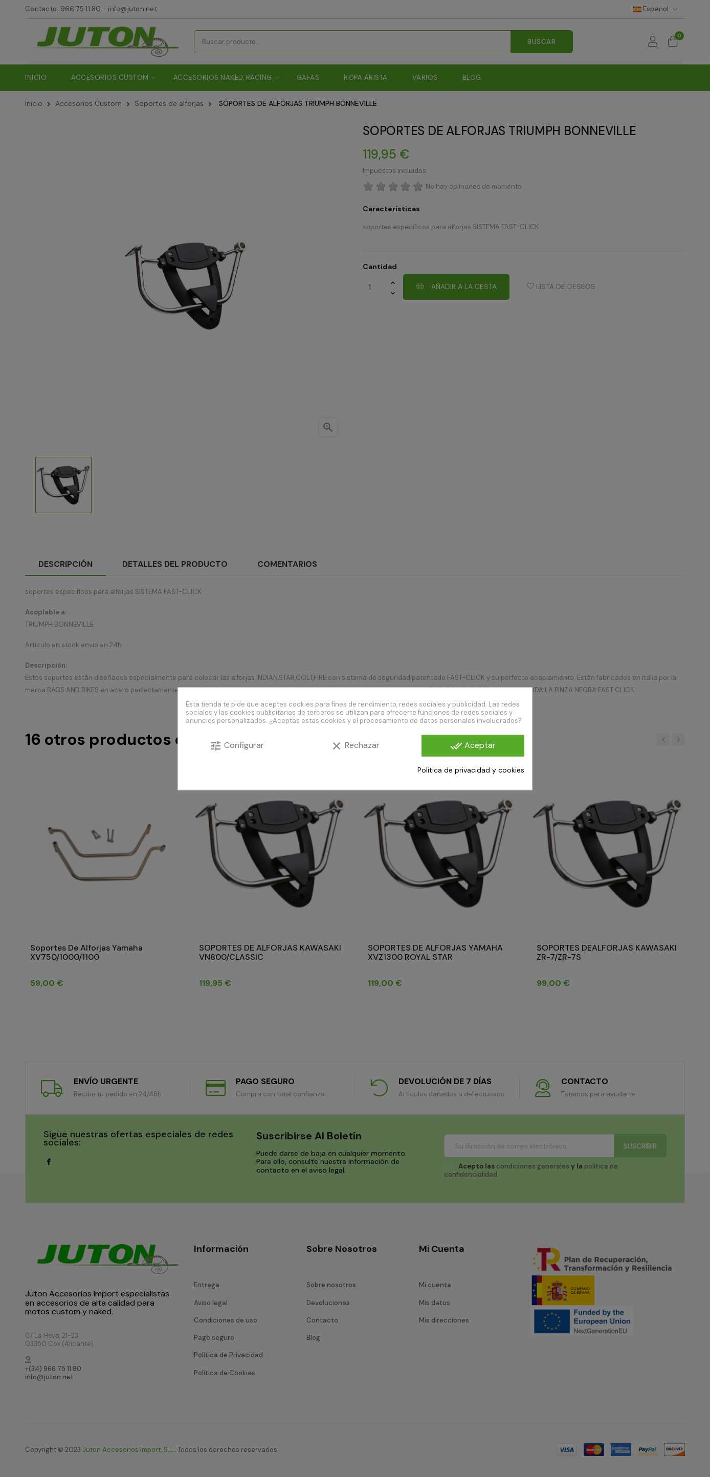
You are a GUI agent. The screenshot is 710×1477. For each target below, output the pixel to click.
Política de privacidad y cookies (470, 770)
